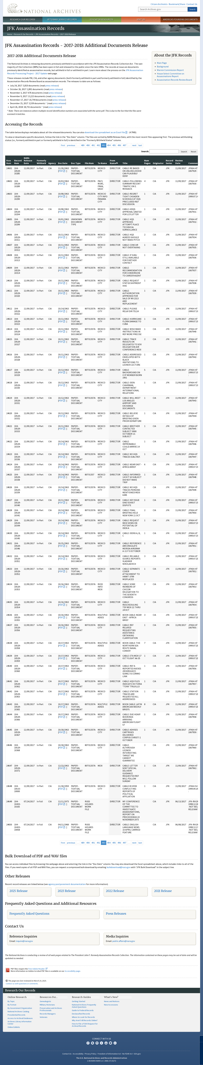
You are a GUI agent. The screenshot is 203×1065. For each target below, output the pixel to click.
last (140, 145)
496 (119, 145)
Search (192, 9)
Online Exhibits (14, 1027)
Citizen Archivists (159, 4)
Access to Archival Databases (20, 1018)
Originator (158, 163)
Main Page (162, 62)
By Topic (11, 1001)
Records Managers (48, 1013)
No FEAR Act (127, 1053)
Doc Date (62, 163)
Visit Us (141, 19)
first (63, 145)
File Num (89, 163)
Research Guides (81, 997)
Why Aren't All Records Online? (85, 1020)
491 (93, 145)
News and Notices (111, 1001)
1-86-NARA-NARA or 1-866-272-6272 (101, 1061)
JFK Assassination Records (46, 34)
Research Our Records (22, 19)
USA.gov (137, 1053)
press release (51, 85)
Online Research (17, 997)
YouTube (106, 1043)
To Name (102, 163)
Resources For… (49, 997)
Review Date (179, 161)
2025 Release (18, 891)
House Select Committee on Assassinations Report (170, 75)
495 (114, 145)
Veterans (43, 1017)
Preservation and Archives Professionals (51, 1009)
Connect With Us (101, 1038)
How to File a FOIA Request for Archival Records (85, 1024)
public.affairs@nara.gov (123, 941)
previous (71, 145)
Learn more (178, 1060)
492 (98, 145)
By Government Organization (20, 1008)
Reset (193, 151)
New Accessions (111, 1004)
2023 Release (67, 891)
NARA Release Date (28, 161)
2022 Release (115, 891)
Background (162, 66)
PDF (61, 170)
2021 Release (163, 891)
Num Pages (147, 161)
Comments (194, 163)
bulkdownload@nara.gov (119, 867)
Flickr (115, 1043)
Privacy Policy (90, 1053)
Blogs (110, 1043)
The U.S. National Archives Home (43, 8)
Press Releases (116, 913)
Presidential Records (16, 1015)
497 (124, 145)
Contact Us (192, 4)
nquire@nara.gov (24, 941)
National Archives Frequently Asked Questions (84, 1005)
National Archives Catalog (18, 1011)
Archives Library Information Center (19, 1022)
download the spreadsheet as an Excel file (105, 132)
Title (125, 163)
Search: (145, 151)
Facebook (88, 1043)
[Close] (199, 1039)
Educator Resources (101, 19)
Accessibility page (72, 971)
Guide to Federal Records (83, 1010)
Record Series (169, 161)
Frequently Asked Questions (29, 913)
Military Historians (47, 1004)
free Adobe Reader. (37, 969)
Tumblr (101, 1043)
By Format (12, 1004)
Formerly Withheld (41, 161)
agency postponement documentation (67, 884)
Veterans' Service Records (62, 19)
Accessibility (78, 1053)
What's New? (111, 997)
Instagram (97, 1043)
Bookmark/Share (177, 4)
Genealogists (45, 1001)
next (134, 145)
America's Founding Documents (180, 19)
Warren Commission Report (170, 70)
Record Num (18, 161)
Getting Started (78, 1001)
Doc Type (75, 163)
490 (88, 145)
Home (9, 34)
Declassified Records (81, 1013)
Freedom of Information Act (109, 1053)
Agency (52, 163)
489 (82, 145)
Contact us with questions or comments (22, 983)
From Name (114, 161)
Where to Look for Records (83, 1017)
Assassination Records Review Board (174, 79)
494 (109, 145)
